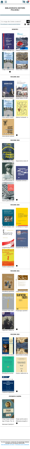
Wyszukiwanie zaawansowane (8, 24)
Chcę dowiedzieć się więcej (7, 444)
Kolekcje (18, 24)
